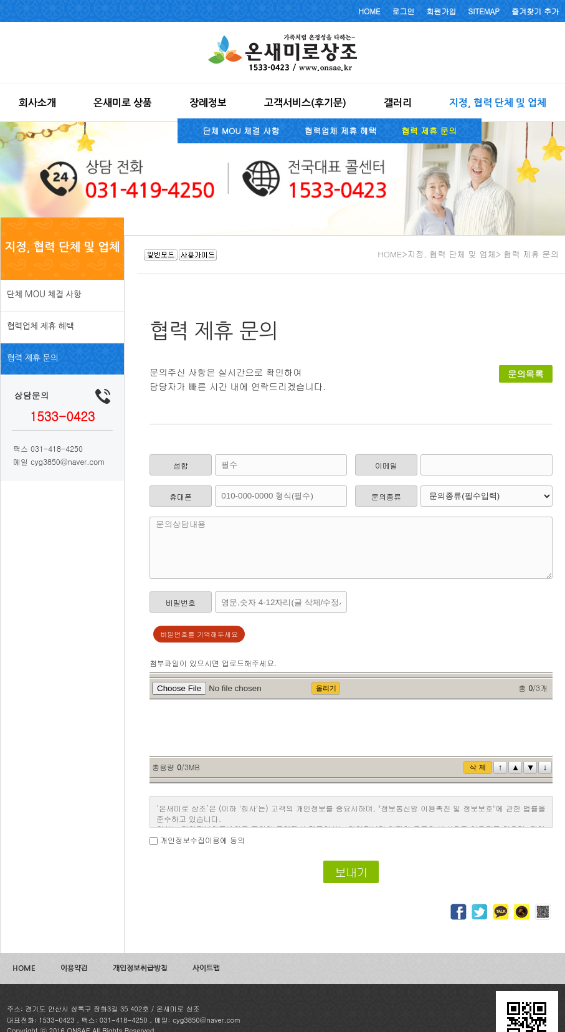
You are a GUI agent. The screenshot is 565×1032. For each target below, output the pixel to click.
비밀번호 (181, 602)
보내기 (351, 872)
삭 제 (477, 767)
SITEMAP (484, 11)
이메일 (386, 465)
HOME (369, 11)
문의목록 (526, 374)
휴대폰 (180, 496)
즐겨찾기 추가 (535, 11)
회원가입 (442, 11)
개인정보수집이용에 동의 (202, 839)
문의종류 (386, 496)
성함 (180, 465)
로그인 (403, 11)
